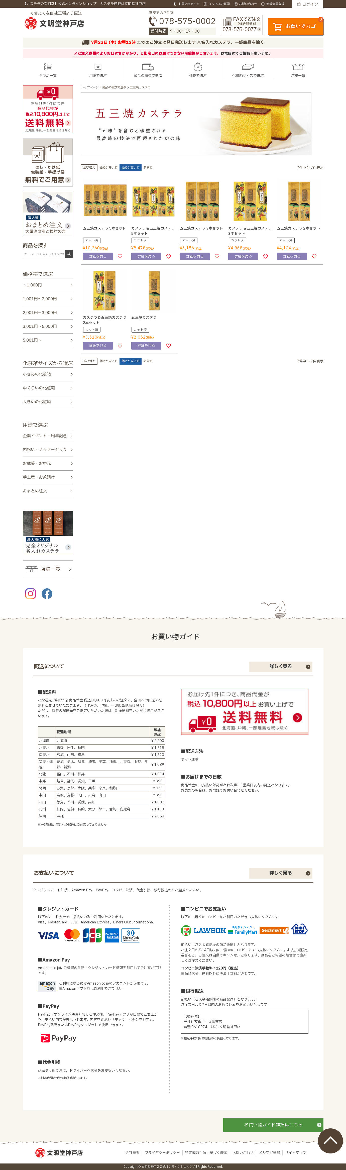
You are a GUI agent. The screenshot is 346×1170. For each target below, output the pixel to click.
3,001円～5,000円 (40, 327)
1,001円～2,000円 (40, 299)
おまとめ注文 (35, 491)
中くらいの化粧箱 (39, 388)
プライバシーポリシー (162, 1152)
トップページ (90, 87)
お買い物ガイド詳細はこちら (273, 1125)
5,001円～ (32, 340)
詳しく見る (280, 666)
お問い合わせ (243, 1152)
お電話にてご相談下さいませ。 (246, 53)
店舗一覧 (298, 75)
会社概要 (133, 1152)
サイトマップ (295, 1152)
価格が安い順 (108, 167)
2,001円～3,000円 (40, 313)
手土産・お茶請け (39, 477)
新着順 (148, 167)
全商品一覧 (48, 75)
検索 (69, 253)
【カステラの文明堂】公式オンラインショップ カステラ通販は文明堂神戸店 (84, 4)
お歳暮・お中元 (37, 464)
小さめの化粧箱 (37, 374)
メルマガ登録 (269, 1152)
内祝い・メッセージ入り (45, 450)
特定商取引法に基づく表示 (206, 1152)
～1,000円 (32, 285)
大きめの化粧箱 (37, 402)
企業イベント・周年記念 (45, 436)
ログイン (310, 5)
